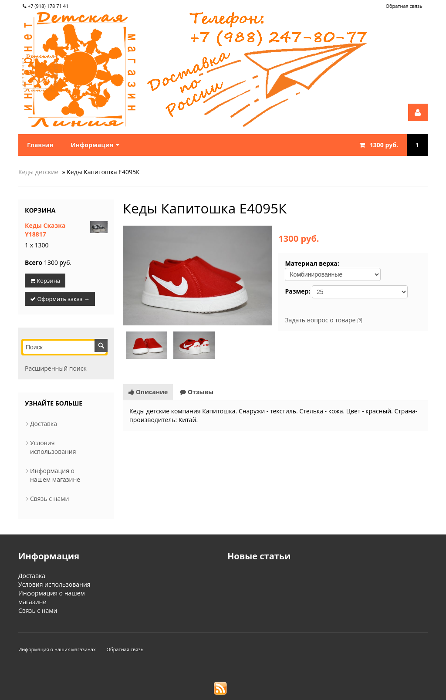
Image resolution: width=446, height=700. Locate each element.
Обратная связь (403, 6)
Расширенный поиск (56, 368)
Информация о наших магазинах (57, 649)
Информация (95, 145)
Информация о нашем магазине (55, 475)
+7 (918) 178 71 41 (45, 6)
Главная (40, 145)
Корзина (40, 210)
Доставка (43, 423)
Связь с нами (49, 498)
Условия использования (53, 447)
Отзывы (196, 392)
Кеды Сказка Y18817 (45, 229)
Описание (148, 392)
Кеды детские (38, 172)
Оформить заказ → (60, 299)
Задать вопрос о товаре (320, 320)
